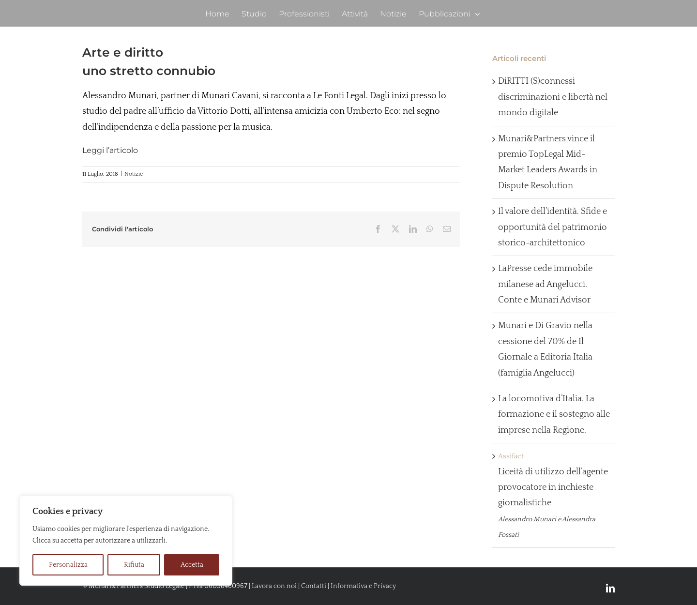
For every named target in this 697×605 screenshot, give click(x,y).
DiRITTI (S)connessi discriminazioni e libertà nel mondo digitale (552, 97)
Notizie (133, 174)
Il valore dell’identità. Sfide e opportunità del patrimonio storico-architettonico (552, 227)
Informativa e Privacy (363, 586)
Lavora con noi (274, 586)
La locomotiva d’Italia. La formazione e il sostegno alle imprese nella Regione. (554, 414)
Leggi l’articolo (110, 150)
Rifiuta (134, 565)
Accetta (192, 565)
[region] (125, 541)
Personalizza (68, 565)
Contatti (313, 586)
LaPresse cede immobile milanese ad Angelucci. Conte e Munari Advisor (545, 284)
